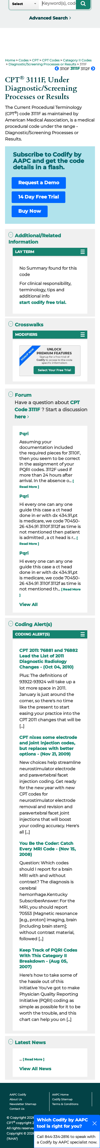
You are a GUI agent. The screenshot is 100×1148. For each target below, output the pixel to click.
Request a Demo (38, 183)
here (20, 417)
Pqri (24, 433)
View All (28, 604)
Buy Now (29, 211)
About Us (16, 1099)
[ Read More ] (33, 1059)
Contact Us (17, 1109)
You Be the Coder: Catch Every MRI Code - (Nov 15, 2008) (47, 849)
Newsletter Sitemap (23, 1104)
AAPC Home (60, 1094)
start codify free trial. (42, 302)
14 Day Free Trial (38, 197)
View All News (35, 1068)
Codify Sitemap (62, 1099)
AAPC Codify (18, 1094)
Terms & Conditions (65, 1104)
